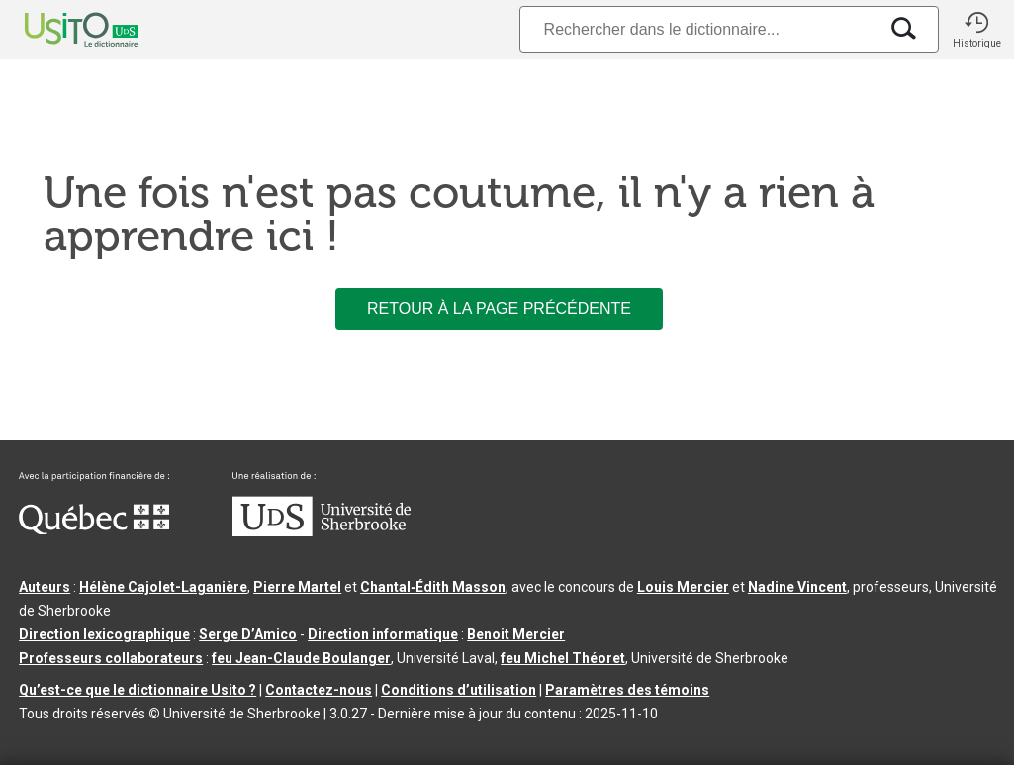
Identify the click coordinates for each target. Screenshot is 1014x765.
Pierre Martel (297, 587)
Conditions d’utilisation (458, 690)
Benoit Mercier (516, 634)
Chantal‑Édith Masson (433, 587)
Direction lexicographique (104, 634)
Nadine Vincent (797, 587)
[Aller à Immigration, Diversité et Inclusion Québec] (94, 529)
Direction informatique (383, 634)
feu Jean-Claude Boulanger (301, 658)
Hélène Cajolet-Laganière (163, 587)
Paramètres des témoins (627, 690)
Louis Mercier (683, 587)
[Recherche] (698, 29)
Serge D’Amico (248, 634)
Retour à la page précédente (499, 308)
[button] (976, 29)
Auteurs (44, 587)
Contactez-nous (318, 690)
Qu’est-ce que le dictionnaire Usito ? (137, 690)
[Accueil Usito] (59, 29)
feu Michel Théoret (563, 658)
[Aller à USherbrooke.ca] (321, 531)
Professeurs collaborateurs (111, 658)
